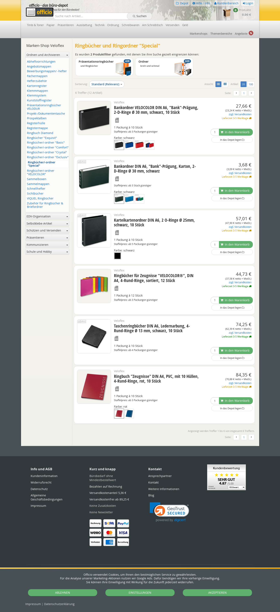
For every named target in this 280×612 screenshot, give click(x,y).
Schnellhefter (36, 188)
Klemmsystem (36, 95)
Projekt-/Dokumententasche (46, 113)
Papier (51, 25)
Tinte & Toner (35, 25)
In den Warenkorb (235, 132)
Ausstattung (84, 25)
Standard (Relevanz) (106, 84)
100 (251, 84)
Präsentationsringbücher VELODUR (44, 107)
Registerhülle (36, 123)
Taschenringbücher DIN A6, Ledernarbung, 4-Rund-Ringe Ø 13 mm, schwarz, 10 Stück (152, 328)
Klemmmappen (37, 91)
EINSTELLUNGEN (140, 592)
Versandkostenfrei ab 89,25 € (109, 499)
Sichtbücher (35, 193)
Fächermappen (37, 76)
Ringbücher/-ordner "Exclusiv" (48, 157)
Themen (221, 33)
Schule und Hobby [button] (47, 251)
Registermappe (37, 128)
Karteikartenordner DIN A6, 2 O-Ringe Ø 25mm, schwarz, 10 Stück (154, 222)
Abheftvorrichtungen (41, 61)
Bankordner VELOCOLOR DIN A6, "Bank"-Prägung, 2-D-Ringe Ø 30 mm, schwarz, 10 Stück (156, 110)
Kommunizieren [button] (47, 245)
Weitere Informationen (163, 489)
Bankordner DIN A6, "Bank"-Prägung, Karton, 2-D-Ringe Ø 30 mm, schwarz (155, 168)
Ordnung (113, 25)
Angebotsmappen (39, 66)
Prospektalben (37, 118)
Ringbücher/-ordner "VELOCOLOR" (40, 172)
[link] (169, 512)
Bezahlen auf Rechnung (105, 486)
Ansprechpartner (160, 476)
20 (244, 84)
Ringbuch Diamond (40, 133)
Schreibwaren (130, 25)
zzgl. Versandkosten (240, 114)
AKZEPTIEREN (217, 592)
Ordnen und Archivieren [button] (47, 55)
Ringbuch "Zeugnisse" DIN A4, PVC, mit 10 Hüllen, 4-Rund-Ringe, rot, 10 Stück (156, 378)
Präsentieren (66, 25)
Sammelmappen (38, 184)
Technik (99, 25)
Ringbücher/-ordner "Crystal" (47, 152)
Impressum (33, 604)
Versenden (172, 25)
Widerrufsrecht (41, 482)
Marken (198, 33)
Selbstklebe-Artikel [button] (47, 223)
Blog (151, 495)
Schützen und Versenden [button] (47, 230)
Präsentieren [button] (47, 237)
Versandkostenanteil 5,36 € (107, 493)
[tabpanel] (140, 445)
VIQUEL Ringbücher (40, 198)
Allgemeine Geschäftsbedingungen (46, 497)
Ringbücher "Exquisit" (42, 138)
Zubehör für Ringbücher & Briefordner (45, 205)
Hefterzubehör (37, 81)
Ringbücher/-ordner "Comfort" (48, 147)
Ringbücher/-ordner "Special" (41, 164)
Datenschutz (59, 604)
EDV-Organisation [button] (47, 216)
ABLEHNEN (62, 592)
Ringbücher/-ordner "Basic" (46, 142)
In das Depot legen (232, 139)
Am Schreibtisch (152, 25)
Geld (185, 25)
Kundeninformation (44, 476)
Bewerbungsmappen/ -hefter (47, 71)
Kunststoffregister (39, 100)
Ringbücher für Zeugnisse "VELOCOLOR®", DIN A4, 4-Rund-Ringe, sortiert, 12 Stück (153, 278)
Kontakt (153, 482)
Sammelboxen (36, 179)
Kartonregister (37, 86)
